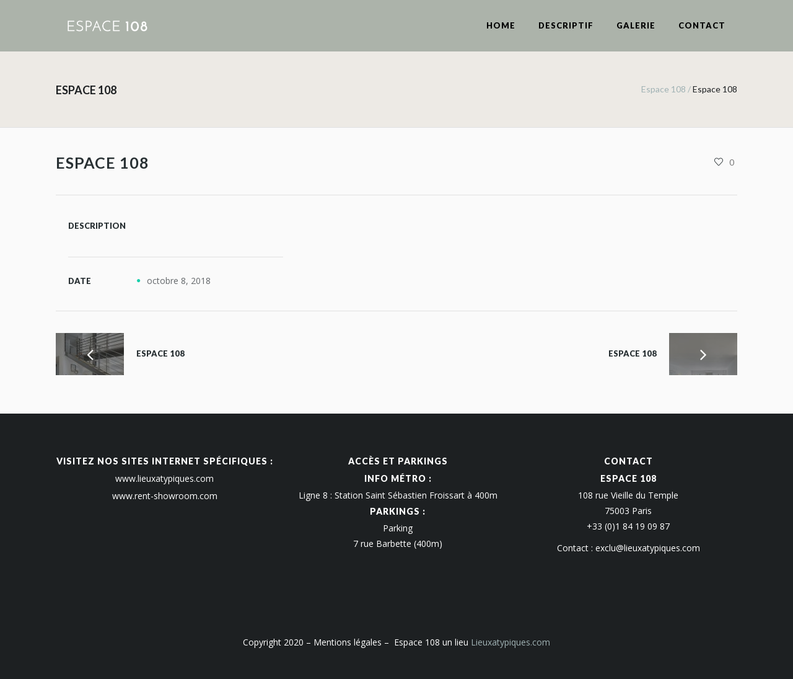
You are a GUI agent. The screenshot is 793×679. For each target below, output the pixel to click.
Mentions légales (347, 642)
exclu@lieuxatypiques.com (647, 548)
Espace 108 (663, 89)
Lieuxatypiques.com (510, 642)
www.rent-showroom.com (164, 496)
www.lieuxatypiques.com (164, 478)
